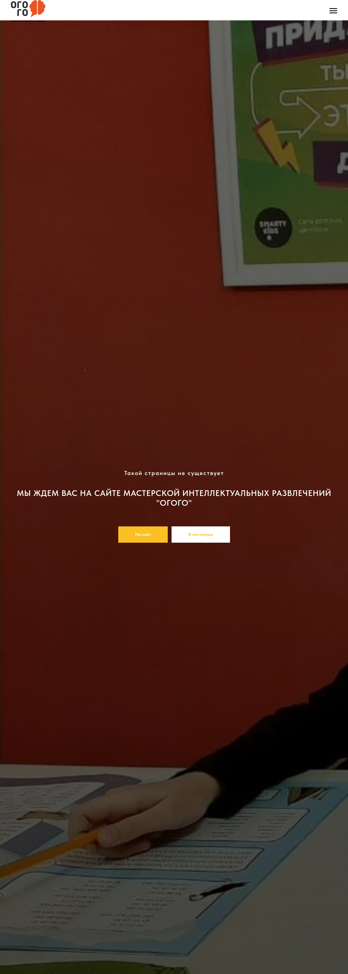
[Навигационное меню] (333, 11)
